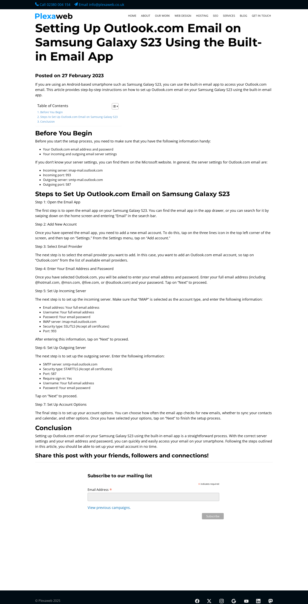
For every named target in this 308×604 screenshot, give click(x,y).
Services (229, 15)
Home (132, 15)
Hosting (202, 15)
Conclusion (47, 121)
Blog (243, 15)
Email (99, 4)
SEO (215, 15)
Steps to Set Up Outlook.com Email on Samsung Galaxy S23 (79, 117)
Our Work (162, 15)
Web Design (183, 15)
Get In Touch (261, 15)
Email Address (100, 489)
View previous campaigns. (109, 507)
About (145, 15)
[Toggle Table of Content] (113, 106)
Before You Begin (51, 112)
